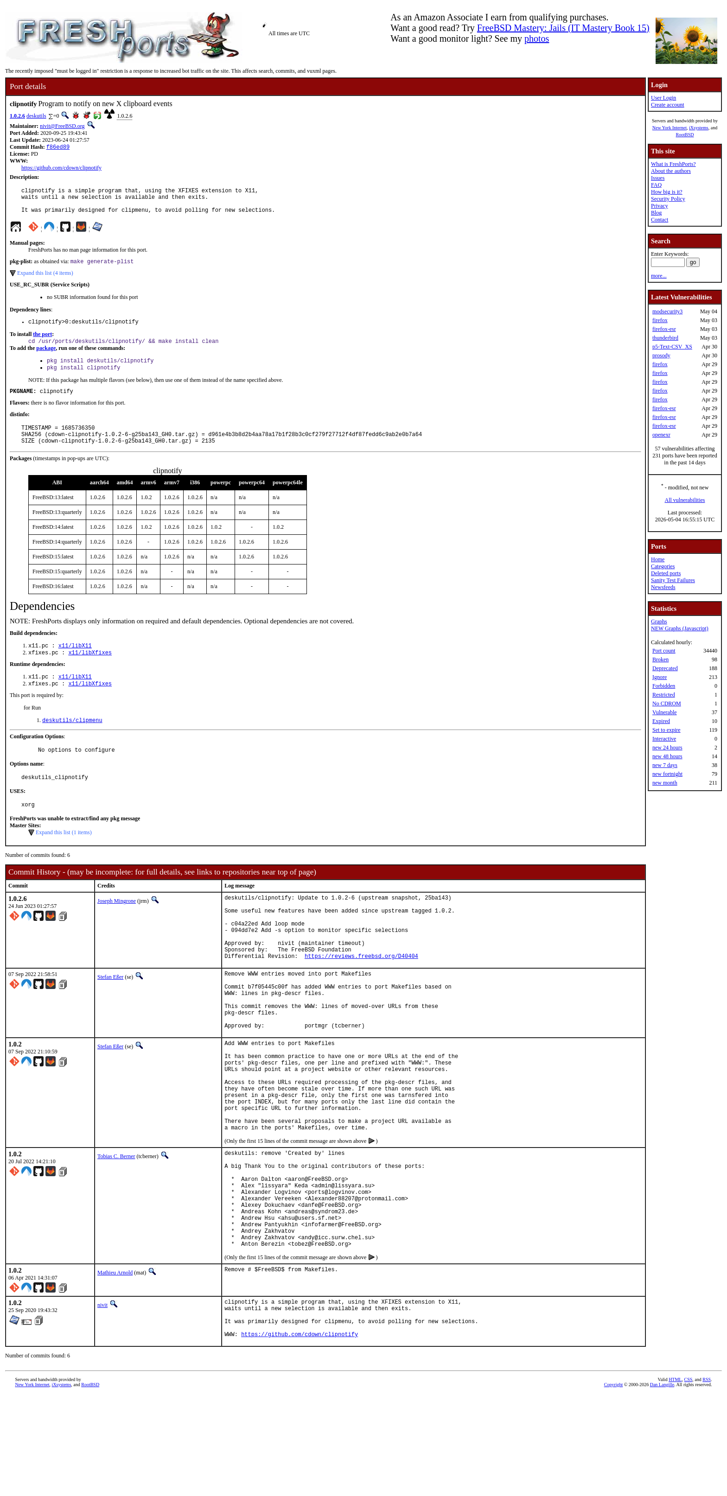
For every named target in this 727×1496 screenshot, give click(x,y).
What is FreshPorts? (673, 164)
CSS (688, 1480)
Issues (657, 178)
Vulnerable (664, 712)
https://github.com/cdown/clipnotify (61, 168)
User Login (663, 98)
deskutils (36, 116)
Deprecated (665, 668)
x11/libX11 (75, 663)
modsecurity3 (667, 311)
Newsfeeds (663, 587)
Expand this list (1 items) (64, 858)
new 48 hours (667, 756)
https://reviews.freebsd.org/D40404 (361, 996)
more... (659, 276)
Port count (664, 650)
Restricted (663, 694)
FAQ (656, 185)
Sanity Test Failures (673, 580)
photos (536, 38)
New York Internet (669, 127)
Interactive (664, 738)
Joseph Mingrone (116, 927)
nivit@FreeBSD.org (62, 126)
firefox (660, 320)
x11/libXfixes (90, 671)
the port (42, 343)
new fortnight (667, 774)
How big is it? (666, 192)
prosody (661, 355)
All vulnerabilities (685, 500)
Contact (659, 219)
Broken (660, 659)
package (46, 358)
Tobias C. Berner (116, 1228)
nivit (102, 1398)
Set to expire (666, 730)
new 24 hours (667, 747)
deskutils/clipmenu (72, 742)
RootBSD (685, 134)
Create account (667, 104)
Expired (661, 721)
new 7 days (664, 765)
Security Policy (668, 199)
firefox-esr (664, 329)
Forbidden (663, 686)
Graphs (659, 621)
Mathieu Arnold (115, 1365)
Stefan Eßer (110, 1017)
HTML (675, 1480)
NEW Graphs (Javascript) (679, 628)
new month (664, 783)
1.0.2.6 (17, 116)
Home (657, 559)
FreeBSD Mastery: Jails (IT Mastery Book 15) (563, 28)
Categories (663, 566)
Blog (656, 212)
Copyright (613, 1485)
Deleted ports (666, 573)
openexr (661, 434)
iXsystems (698, 127)
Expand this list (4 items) (45, 280)
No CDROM (666, 703)
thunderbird (665, 338)
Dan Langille (662, 1485)
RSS (706, 1480)
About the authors (671, 171)
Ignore (659, 677)
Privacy (659, 206)
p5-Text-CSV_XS (672, 346)
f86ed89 (58, 148)
